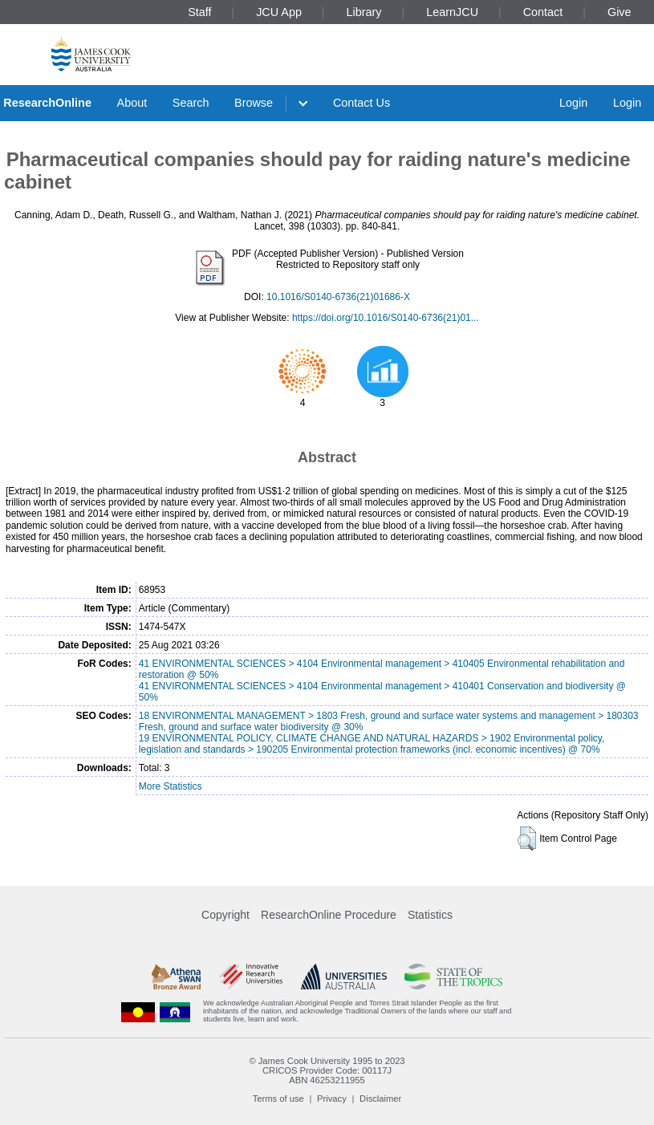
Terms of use (278, 1098)
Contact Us (361, 102)
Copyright (225, 914)
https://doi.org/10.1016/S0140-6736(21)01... (385, 317)
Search (191, 102)
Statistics (430, 914)
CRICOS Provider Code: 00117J (327, 1070)
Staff (199, 12)
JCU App (279, 12)
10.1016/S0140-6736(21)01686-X (338, 297)
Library (364, 12)
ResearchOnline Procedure (328, 914)
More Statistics (170, 786)
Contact (543, 12)
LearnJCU (452, 12)
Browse (253, 102)
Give (619, 12)
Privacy (332, 1098)
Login (573, 102)
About (132, 102)
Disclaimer (380, 1098)
